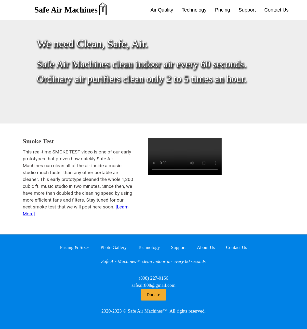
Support (247, 10)
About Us (206, 247)
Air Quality (161, 10)
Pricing (222, 10)
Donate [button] (153, 294)
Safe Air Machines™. (148, 311)
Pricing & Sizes (74, 247)
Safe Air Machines (66, 9)
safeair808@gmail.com (153, 285)
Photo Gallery (113, 247)
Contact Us (276, 10)
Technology (194, 10)
